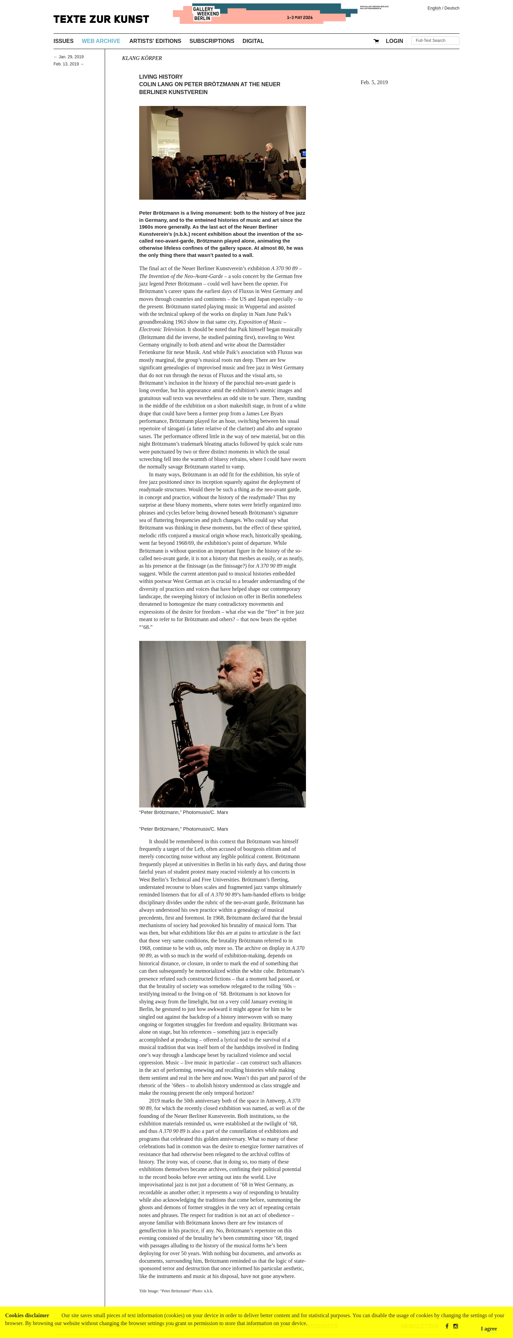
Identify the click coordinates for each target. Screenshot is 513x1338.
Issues (64, 41)
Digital (253, 41)
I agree (489, 1329)
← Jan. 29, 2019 (69, 57)
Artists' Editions (155, 41)
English (434, 8)
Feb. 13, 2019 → (69, 64)
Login (394, 41)
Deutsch (451, 8)
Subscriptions (212, 41)
